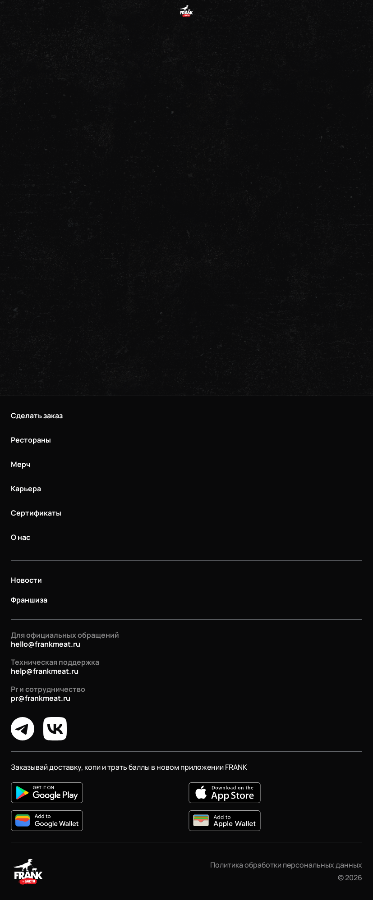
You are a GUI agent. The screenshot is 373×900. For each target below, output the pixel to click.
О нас (20, 537)
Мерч (20, 464)
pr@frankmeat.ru (40, 698)
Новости (26, 580)
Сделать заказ (37, 415)
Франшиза (29, 600)
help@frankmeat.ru (44, 671)
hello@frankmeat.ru (45, 644)
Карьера (26, 488)
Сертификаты (36, 513)
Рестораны (31, 440)
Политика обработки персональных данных (286, 864)
